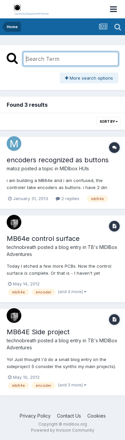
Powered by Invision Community (62, 430)
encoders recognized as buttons (58, 160)
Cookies (96, 416)
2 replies (67, 198)
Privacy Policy (35, 416)
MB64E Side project (38, 332)
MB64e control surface (43, 239)
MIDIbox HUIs (74, 168)
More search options (89, 78)
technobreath (21, 247)
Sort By (109, 121)
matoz (13, 168)
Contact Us (69, 416)
